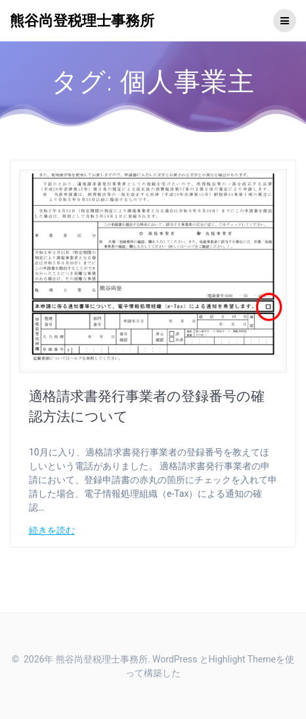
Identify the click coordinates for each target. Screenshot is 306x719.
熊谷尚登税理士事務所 (82, 20)
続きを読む (52, 530)
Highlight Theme (242, 659)
